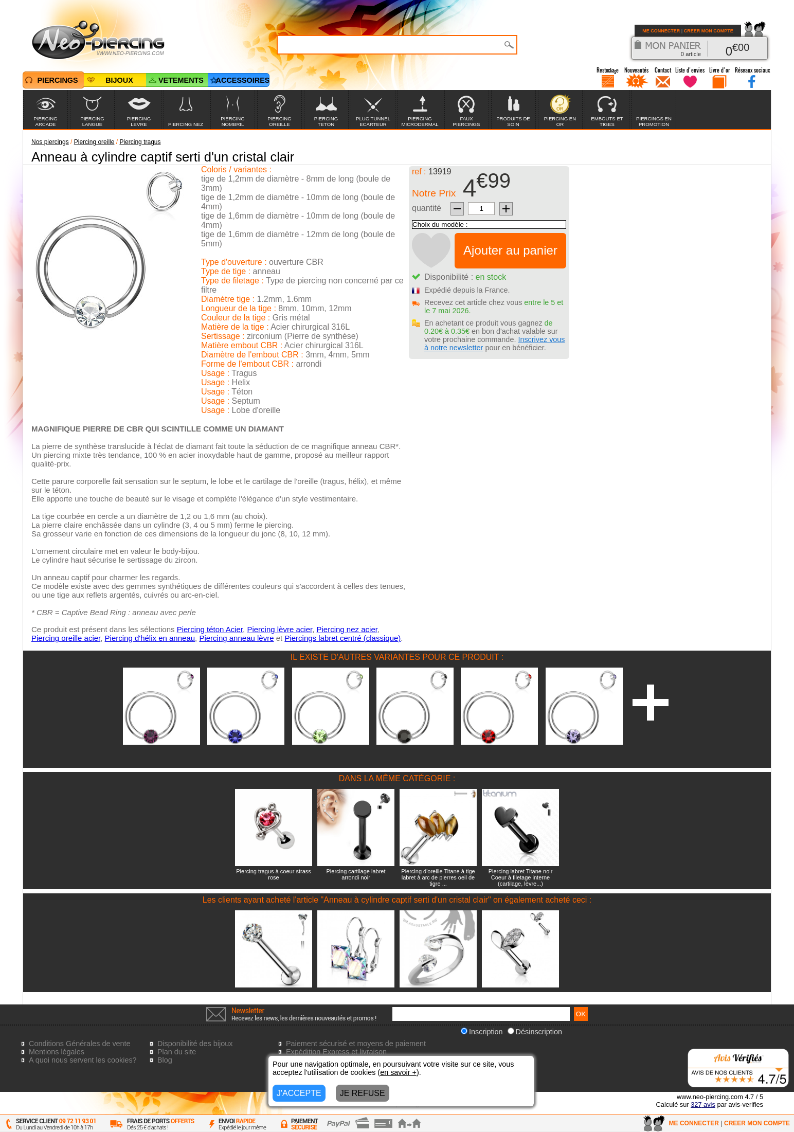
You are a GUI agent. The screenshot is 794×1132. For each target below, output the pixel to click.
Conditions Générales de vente (80, 1043)
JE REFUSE (362, 1093)
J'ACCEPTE (299, 1093)
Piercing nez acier (347, 629)
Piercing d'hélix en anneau (150, 638)
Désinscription (535, 1032)
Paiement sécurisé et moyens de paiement (356, 1043)
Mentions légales (56, 1052)
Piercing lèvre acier (279, 629)
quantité (426, 208)
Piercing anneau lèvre (236, 638)
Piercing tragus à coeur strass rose (273, 874)
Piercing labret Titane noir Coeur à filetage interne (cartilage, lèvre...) (521, 877)
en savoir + (398, 1072)
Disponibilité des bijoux (194, 1043)
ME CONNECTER (661, 30)
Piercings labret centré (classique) (342, 638)
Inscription (482, 1032)
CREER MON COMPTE (708, 30)
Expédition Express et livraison (336, 1052)
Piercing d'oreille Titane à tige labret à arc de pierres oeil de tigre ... (438, 877)
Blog (164, 1060)
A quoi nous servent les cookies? (83, 1060)
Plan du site (176, 1052)
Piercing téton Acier (210, 629)
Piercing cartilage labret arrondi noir (356, 874)
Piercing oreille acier (65, 638)
